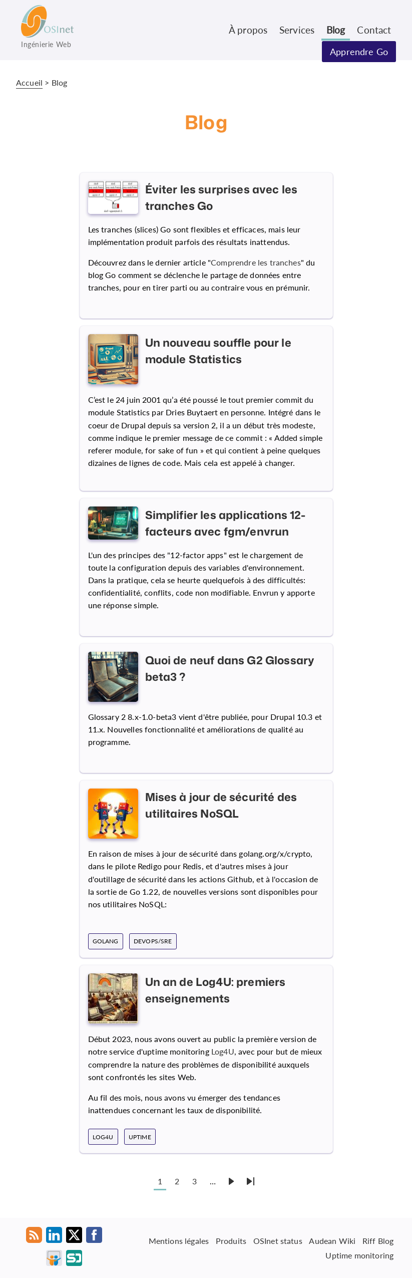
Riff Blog (377, 1240)
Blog (335, 30)
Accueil (29, 82)
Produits (231, 1240)
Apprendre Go (359, 51)
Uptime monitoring (359, 1255)
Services (296, 30)
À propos (248, 30)
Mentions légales (179, 1240)
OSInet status (277, 1240)
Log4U (222, 1051)
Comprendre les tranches (256, 262)
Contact (374, 30)
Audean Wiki (332, 1240)
